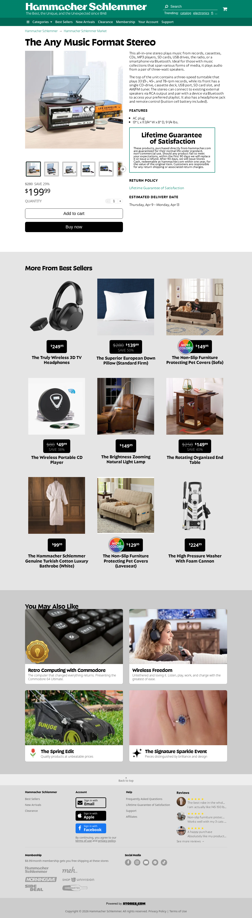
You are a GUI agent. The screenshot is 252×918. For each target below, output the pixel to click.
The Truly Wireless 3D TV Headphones (57, 359)
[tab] (33, 169)
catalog (185, 13)
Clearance (105, 22)
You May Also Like (51, 606)
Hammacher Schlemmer (41, 31)
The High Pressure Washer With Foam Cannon (195, 558)
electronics (201, 13)
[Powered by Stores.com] (126, 904)
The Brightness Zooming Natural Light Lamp (125, 459)
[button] (28, 22)
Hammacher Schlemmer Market (85, 31)
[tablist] (74, 169)
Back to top (125, 780)
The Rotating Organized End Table (195, 459)
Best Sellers (64, 22)
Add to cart (73, 213)
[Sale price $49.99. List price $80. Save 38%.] (56, 446)
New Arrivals (85, 22)
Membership (125, 22)
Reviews (183, 792)
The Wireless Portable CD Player (56, 459)
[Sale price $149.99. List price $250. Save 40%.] (195, 446)
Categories (42, 22)
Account (81, 792)
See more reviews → (191, 841)
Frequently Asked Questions (144, 799)
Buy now (74, 226)
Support (167, 22)
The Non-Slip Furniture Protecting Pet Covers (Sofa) (194, 359)
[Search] (166, 6)
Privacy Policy (157, 911)
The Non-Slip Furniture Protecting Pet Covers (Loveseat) (126, 560)
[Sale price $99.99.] (57, 545)
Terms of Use (178, 911)
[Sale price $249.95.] (57, 346)
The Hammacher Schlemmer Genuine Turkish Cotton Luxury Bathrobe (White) (56, 560)
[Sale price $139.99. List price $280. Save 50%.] (126, 347)
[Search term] (190, 6)
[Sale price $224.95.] (195, 545)
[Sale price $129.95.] (127, 545)
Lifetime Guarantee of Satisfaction (156, 187)
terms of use (84, 841)
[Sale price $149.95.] (196, 346)
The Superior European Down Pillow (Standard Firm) (125, 360)
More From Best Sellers (58, 267)
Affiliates (131, 816)
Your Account (148, 22)
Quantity (33, 201)
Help (129, 792)
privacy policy (106, 841)
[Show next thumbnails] (123, 169)
